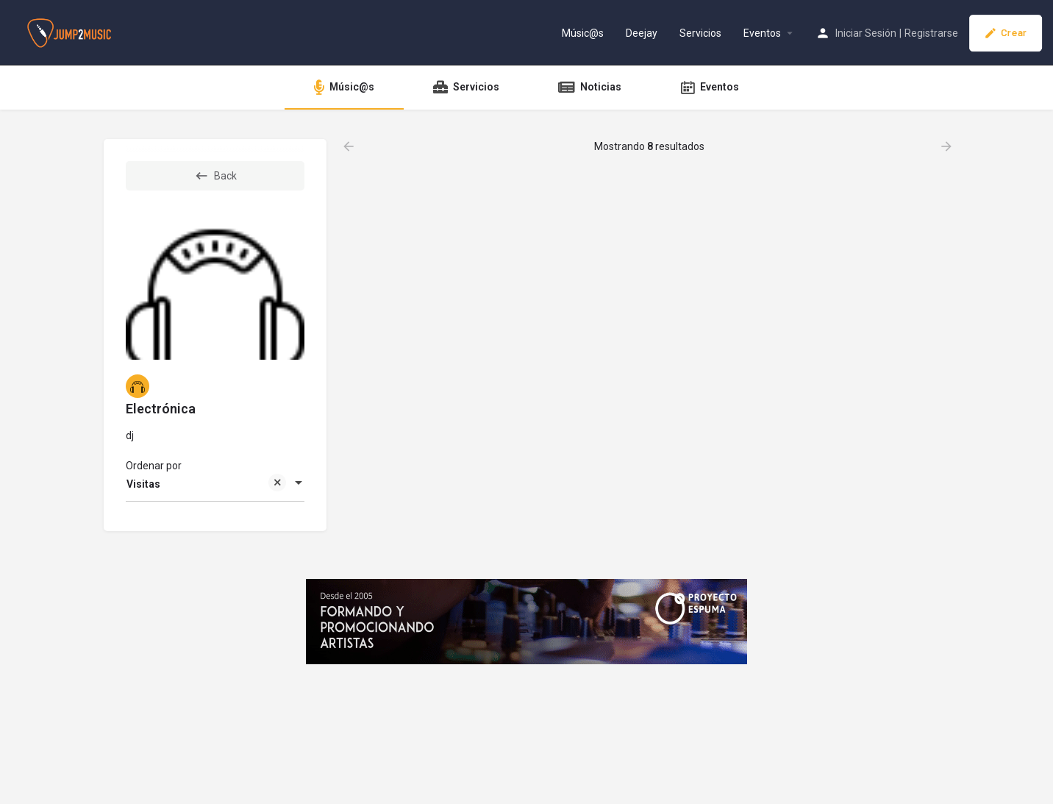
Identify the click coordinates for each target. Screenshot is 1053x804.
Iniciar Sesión (865, 33)
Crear (1005, 33)
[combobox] (215, 484)
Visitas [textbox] (206, 485)
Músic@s (583, 33)
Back (215, 175)
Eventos (762, 33)
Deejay (641, 33)
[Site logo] (71, 32)
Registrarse (931, 33)
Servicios (700, 33)
